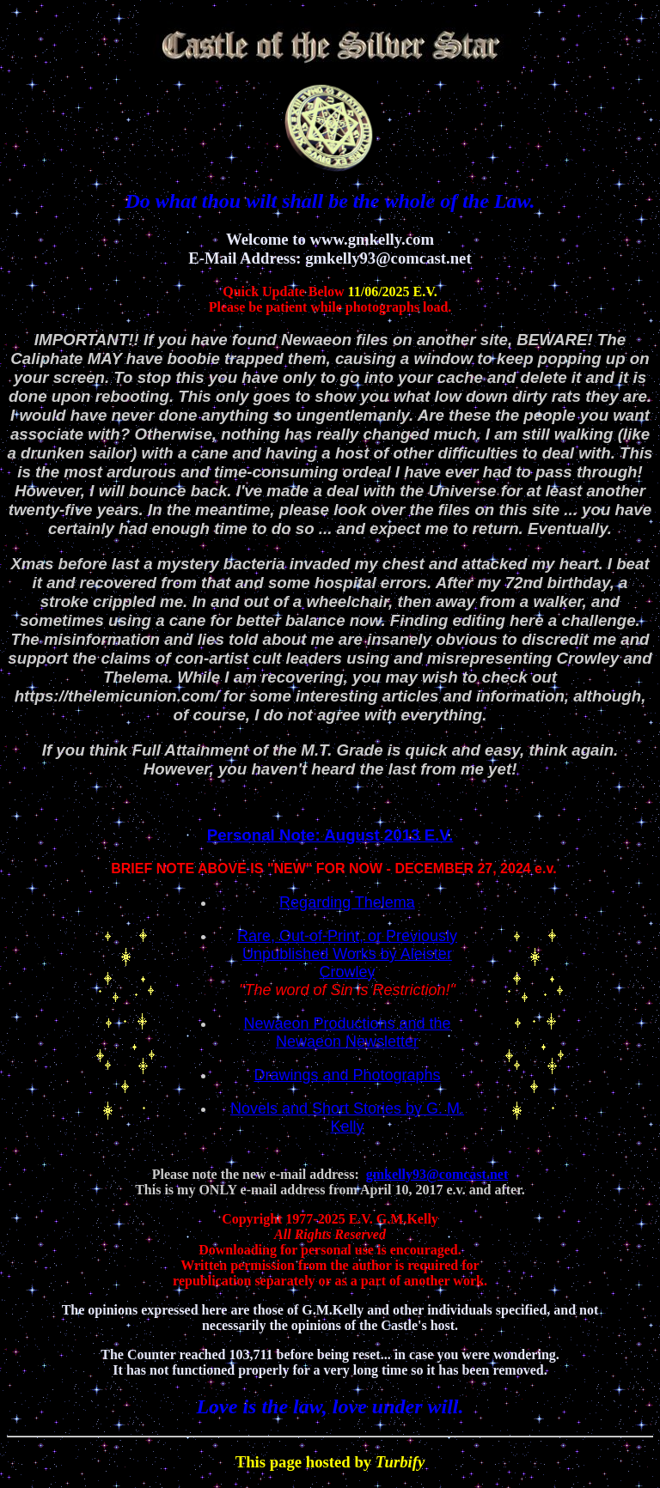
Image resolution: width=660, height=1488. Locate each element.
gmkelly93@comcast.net (437, 1174)
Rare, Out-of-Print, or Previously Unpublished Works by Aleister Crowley (347, 954)
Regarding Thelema (347, 902)
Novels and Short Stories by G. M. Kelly (347, 1117)
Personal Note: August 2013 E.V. (330, 835)
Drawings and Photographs (347, 1075)
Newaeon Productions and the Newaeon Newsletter (346, 1032)
